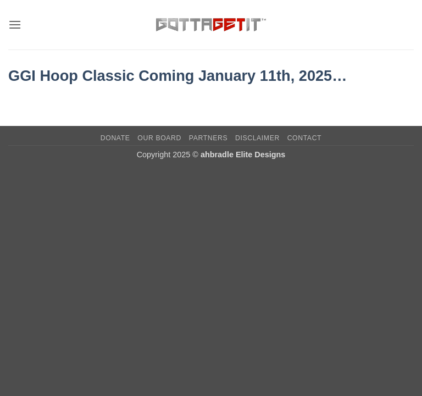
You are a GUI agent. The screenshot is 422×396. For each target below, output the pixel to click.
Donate (115, 138)
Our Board (159, 138)
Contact (304, 138)
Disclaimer (257, 138)
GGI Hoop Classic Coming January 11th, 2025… (177, 75)
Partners (208, 138)
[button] (14, 24)
